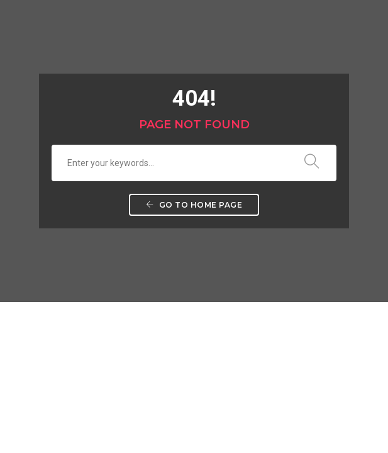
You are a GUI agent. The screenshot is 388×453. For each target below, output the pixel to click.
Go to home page (194, 205)
